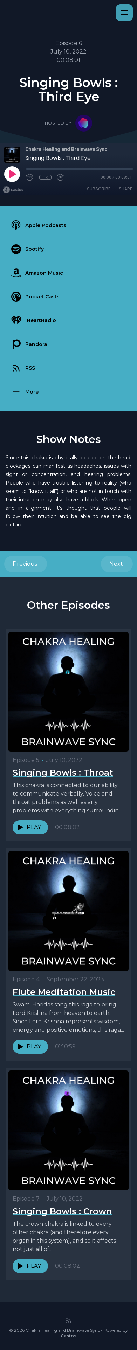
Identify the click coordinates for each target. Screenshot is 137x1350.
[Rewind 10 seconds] (30, 177)
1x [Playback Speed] (45, 177)
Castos (68, 1335)
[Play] (12, 174)
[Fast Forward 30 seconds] (60, 177)
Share (125, 189)
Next (116, 563)
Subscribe (98, 189)
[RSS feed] (69, 1321)
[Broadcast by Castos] (13, 189)
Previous (26, 563)
